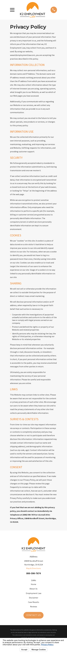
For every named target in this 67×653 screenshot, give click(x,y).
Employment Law (33, 593)
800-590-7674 (33, 573)
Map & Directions (33, 568)
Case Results (33, 602)
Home (33, 584)
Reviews (33, 606)
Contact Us (33, 615)
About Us (33, 588)
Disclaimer (33, 597)
